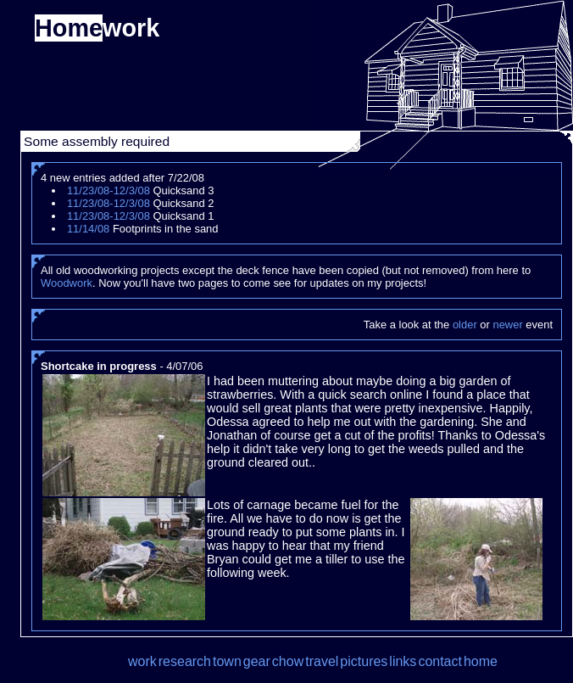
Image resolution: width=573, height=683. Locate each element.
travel (321, 661)
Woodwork (66, 283)
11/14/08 (88, 228)
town (227, 661)
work (142, 661)
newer (507, 324)
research (185, 661)
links (402, 661)
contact (440, 661)
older (465, 324)
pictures (363, 661)
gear (256, 661)
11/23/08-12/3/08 (108, 190)
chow (287, 661)
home (481, 661)
